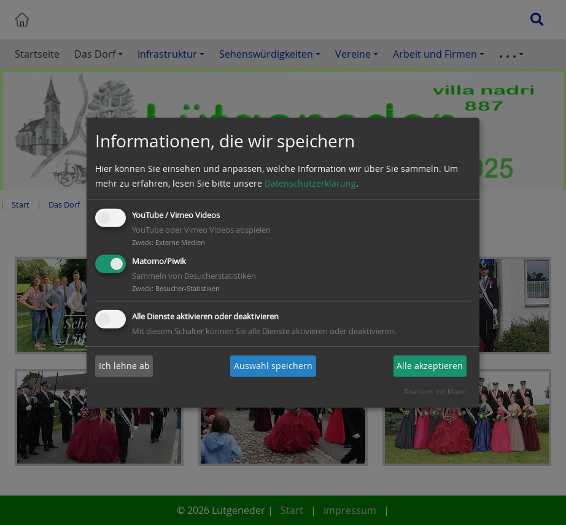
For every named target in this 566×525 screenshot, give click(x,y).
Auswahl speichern (273, 365)
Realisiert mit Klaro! (435, 391)
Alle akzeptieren (430, 365)
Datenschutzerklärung (310, 183)
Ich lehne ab (124, 365)
